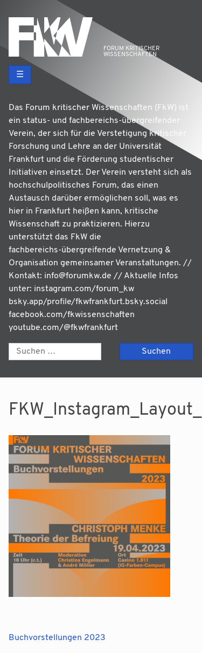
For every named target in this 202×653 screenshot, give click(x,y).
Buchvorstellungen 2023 (57, 638)
